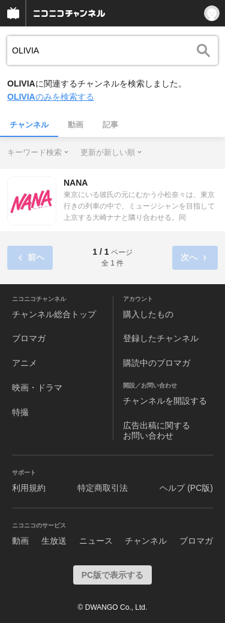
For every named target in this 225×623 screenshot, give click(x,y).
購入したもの (148, 314)
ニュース (96, 541)
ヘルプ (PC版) (186, 488)
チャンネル (29, 124)
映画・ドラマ (37, 387)
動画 (75, 124)
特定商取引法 (102, 488)
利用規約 (29, 488)
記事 (110, 124)
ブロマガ (29, 338)
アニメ (24, 363)
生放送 (54, 541)
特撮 (20, 412)
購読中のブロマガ (156, 363)
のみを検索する (50, 97)
